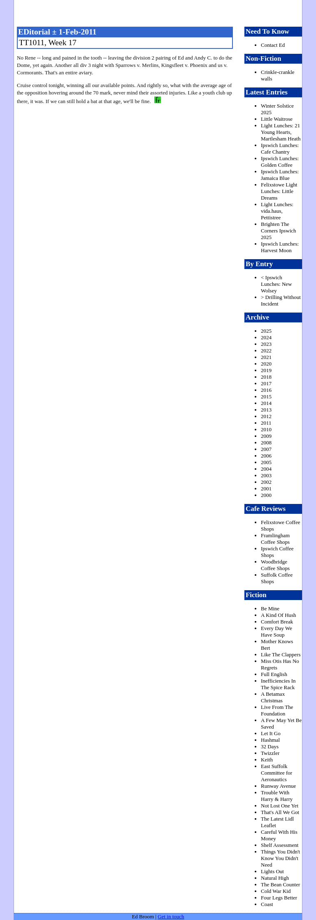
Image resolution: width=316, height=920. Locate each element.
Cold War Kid (275, 891)
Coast (267, 904)
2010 (266, 429)
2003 (266, 475)
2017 (266, 383)
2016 (266, 390)
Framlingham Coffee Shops (275, 538)
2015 (266, 396)
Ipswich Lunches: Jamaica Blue (280, 174)
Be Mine (270, 608)
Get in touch (171, 916)
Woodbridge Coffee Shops (275, 565)
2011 (266, 423)
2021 (266, 357)
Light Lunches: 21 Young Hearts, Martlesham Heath (280, 132)
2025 (266, 331)
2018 (266, 377)
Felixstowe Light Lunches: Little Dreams (279, 191)
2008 (266, 442)
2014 (266, 403)
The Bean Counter (280, 884)
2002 (266, 482)
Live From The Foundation (277, 710)
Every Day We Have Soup (276, 631)
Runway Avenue (278, 786)
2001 (266, 488)
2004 (266, 469)
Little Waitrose (277, 119)
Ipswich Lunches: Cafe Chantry (280, 148)
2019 (266, 370)
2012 (266, 416)
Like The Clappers (281, 654)
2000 (266, 495)
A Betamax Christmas (273, 697)
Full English (274, 674)
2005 (266, 462)
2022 (266, 350)
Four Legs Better (279, 898)
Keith (267, 760)
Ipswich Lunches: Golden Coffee (280, 161)
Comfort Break (277, 622)
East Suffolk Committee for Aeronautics (276, 772)
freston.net (160, 12)
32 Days (270, 746)
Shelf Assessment (279, 845)
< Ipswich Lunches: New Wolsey (276, 284)
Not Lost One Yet (279, 806)
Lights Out (272, 871)
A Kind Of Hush (278, 615)
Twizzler (270, 753)
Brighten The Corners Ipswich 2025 (278, 230)
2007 (266, 449)
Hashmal (270, 740)
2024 (266, 337)
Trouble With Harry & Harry (277, 795)
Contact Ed (273, 45)
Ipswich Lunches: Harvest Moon (280, 247)
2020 (266, 364)
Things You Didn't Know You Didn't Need (280, 858)
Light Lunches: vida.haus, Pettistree (277, 211)
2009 (266, 436)
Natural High (275, 878)
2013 (266, 410)
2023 (266, 344)
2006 (266, 456)
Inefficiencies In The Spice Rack (278, 684)
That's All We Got (280, 812)
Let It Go (271, 733)
